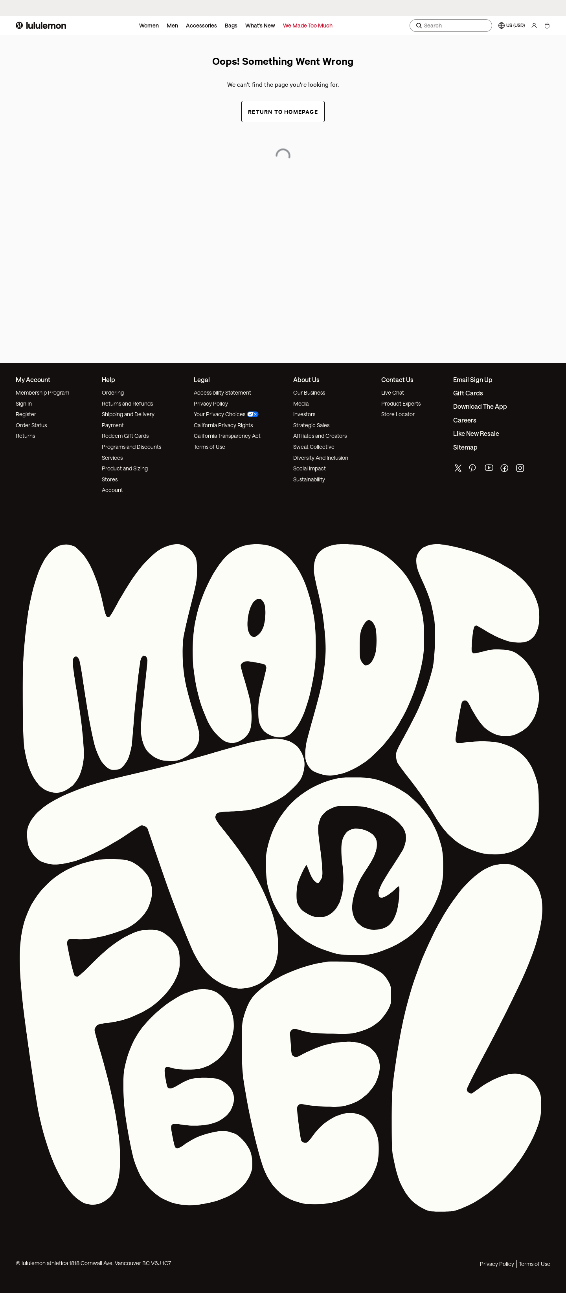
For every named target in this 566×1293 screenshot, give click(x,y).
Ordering (113, 392)
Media (301, 403)
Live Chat (392, 392)
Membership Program (42, 392)
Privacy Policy (211, 403)
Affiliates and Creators (320, 435)
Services (112, 457)
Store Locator (398, 414)
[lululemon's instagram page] (521, 470)
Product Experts (401, 403)
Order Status (31, 425)
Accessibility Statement (222, 392)
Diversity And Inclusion (320, 457)
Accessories (201, 25)
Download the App (480, 406)
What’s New (260, 25)
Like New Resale (476, 433)
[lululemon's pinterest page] (473, 470)
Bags (231, 25)
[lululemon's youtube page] (489, 470)
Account (112, 489)
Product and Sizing (125, 468)
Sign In (24, 403)
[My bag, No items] (546, 25)
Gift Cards (468, 393)
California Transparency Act (227, 435)
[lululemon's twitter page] (458, 469)
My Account (33, 379)
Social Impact (309, 468)
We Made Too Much (308, 25)
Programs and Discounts (131, 446)
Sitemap (465, 447)
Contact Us (397, 379)
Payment (113, 425)
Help (108, 379)
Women (149, 25)
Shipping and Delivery (128, 414)
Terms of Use (209, 446)
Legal (202, 379)
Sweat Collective (313, 446)
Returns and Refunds (127, 403)
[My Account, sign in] (534, 25)
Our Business (309, 392)
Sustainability (309, 479)
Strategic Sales (311, 425)
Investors (304, 414)
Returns (25, 435)
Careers (464, 420)
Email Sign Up (472, 379)
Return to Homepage (283, 111)
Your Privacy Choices (226, 414)
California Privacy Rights (223, 425)
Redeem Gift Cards (125, 435)
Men (172, 25)
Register (26, 414)
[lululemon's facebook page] (505, 470)
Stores (110, 479)
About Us (306, 379)
